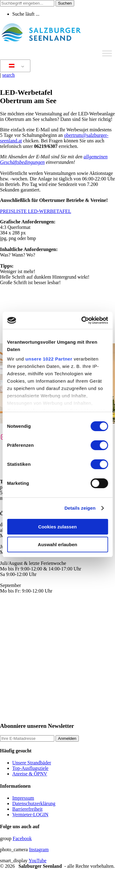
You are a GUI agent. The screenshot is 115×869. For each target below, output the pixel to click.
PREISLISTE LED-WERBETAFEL (35, 211)
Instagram (39, 849)
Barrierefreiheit (27, 809)
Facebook (22, 838)
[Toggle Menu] (107, 53)
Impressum (23, 798)
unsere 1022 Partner (48, 358)
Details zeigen (79, 508)
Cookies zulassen (57, 526)
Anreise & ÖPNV (29, 773)
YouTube (37, 860)
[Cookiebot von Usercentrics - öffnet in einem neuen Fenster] (82, 320)
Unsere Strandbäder (31, 762)
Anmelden (67, 738)
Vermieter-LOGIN (30, 814)
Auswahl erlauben (57, 544)
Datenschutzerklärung (33, 803)
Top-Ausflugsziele (30, 768)
